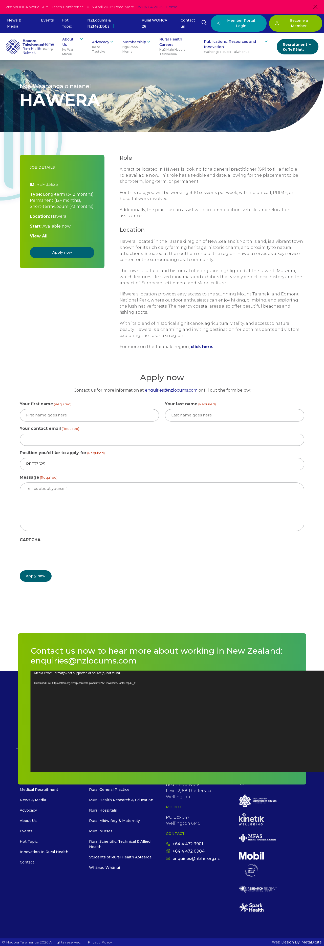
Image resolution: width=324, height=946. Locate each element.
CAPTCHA (30, 539)
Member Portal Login (236, 23)
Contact (27, 862)
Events (47, 20)
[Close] (315, 7)
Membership (136, 46)
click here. (202, 346)
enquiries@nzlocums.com (171, 390)
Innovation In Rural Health (44, 852)
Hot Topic (29, 841)
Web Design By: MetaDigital (297, 942)
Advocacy (103, 46)
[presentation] (58, 555)
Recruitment (297, 47)
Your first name (45, 404)
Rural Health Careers (177, 46)
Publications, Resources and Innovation (236, 46)
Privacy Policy (100, 942)
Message (38, 477)
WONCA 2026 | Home (157, 7)
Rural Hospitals (103, 810)
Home (48, 47)
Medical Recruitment (39, 789)
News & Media (33, 800)
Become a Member (291, 23)
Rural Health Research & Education (121, 800)
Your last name (190, 404)
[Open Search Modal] (204, 23)
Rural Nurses (101, 831)
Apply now (62, 252)
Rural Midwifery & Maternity (114, 820)
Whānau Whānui (104, 867)
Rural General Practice (109, 789)
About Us (73, 46)
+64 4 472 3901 (184, 843)
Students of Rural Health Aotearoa (120, 857)
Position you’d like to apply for (62, 453)
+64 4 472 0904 (185, 851)
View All (39, 236)
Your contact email (49, 428)
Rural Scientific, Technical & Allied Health (119, 844)
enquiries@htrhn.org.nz (193, 858)
